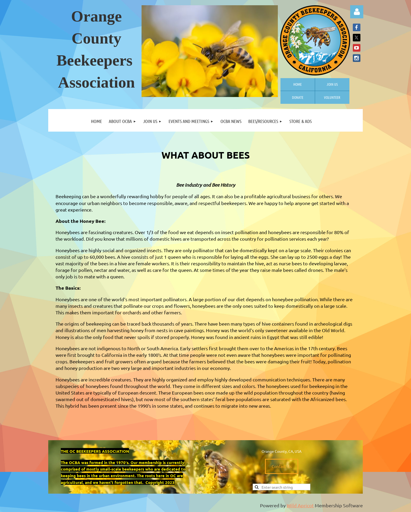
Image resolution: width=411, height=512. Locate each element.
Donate (297, 97)
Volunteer (332, 97)
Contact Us (282, 466)
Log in (356, 11)
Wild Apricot (300, 505)
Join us (332, 84)
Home (297, 84)
